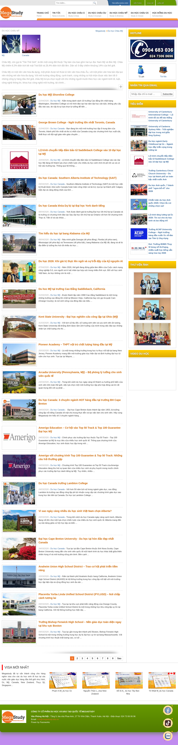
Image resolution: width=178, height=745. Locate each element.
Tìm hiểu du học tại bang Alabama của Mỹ (64, 233)
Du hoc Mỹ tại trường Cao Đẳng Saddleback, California (72, 288)
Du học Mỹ (55, 101)
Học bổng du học (162, 14)
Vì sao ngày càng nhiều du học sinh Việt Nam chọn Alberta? (75, 511)
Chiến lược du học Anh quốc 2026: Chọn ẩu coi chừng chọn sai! (159, 203)
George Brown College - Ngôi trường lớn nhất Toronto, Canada (77, 122)
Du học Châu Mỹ (118, 14)
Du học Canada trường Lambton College (63, 483)
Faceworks (45, 722)
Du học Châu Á (76, 14)
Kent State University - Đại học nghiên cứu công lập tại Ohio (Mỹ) (78, 316)
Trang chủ (43, 14)
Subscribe (167, 94)
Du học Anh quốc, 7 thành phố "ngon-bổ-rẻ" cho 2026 (160, 188)
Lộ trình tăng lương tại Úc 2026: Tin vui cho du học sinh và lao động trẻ (160, 218)
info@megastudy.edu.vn (48, 719)
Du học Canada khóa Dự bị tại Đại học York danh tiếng (72, 205)
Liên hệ (160, 3)
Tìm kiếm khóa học (120, 3)
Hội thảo (137, 3)
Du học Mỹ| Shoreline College (57, 94)
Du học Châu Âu (97, 14)
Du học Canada (57, 128)
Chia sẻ (150, 3)
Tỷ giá (141, 71)
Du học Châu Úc (140, 14)
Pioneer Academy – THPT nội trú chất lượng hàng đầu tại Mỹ (75, 344)
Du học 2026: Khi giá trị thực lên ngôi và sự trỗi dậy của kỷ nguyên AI (81, 261)
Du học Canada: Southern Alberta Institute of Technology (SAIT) (78, 177)
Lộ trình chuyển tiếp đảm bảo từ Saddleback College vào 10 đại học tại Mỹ (161, 159)
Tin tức (58, 14)
